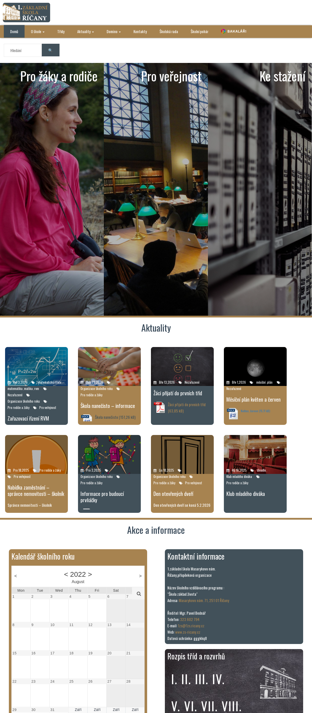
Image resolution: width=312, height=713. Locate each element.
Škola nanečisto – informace (108, 405)
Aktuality (85, 31)
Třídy (61, 31)
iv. (218, 679)
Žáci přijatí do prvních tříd (177, 393)
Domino (114, 31)
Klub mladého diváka (239, 476)
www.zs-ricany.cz (187, 632)
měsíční (261, 382)
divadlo (261, 470)
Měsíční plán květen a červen (253, 399)
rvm (36, 388)
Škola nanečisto (106, 417)
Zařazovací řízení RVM (28, 418)
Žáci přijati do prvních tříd (187, 404)
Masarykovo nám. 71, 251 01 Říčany (204, 600)
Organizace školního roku (24, 401)
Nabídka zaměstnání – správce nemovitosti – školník (36, 490)
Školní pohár (199, 31)
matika (28, 388)
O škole (38, 31)
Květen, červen (249, 411)
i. (174, 679)
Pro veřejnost (47, 407)
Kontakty (140, 31)
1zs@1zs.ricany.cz (191, 625)
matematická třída (49, 382)
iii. (202, 679)
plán (269, 382)
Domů (14, 31)
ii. (186, 679)
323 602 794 (190, 619)
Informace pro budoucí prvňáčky (102, 497)
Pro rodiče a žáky (18, 407)
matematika (15, 388)
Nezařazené (15, 394)
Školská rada (169, 31)
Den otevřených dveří (173, 493)
